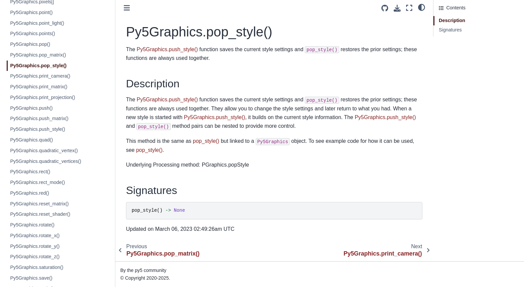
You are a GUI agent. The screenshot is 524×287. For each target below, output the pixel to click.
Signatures (450, 29)
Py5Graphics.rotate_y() (34, 246)
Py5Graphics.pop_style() (38, 65)
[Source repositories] (385, 8)
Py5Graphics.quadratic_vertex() (44, 150)
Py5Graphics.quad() (31, 139)
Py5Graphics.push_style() (37, 129)
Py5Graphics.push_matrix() (39, 118)
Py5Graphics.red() (29, 193)
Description (452, 20)
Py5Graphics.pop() (30, 44)
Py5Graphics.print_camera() (40, 76)
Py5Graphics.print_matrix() (38, 86)
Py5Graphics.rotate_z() (34, 256)
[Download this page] (397, 8)
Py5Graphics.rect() (30, 171)
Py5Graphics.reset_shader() (40, 214)
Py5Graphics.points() (32, 33)
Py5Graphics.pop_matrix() (38, 55)
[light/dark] (421, 7)
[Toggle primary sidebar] (127, 7)
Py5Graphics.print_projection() (42, 97)
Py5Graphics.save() (31, 278)
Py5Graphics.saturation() (36, 267)
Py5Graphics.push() (31, 108)
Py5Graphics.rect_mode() (37, 182)
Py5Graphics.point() (31, 12)
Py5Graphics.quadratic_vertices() (45, 161)
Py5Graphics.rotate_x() (34, 235)
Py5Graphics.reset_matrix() (39, 203)
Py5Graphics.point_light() (37, 23)
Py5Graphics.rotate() (32, 224)
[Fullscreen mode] (409, 7)
